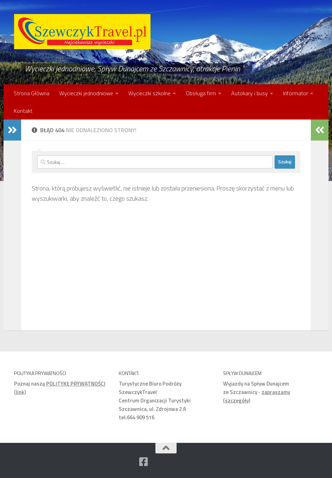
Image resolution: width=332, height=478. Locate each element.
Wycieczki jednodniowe (86, 93)
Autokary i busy (249, 93)
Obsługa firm (201, 93)
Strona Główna (31, 93)
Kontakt (23, 110)
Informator (295, 93)
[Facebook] (143, 462)
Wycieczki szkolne (149, 93)
